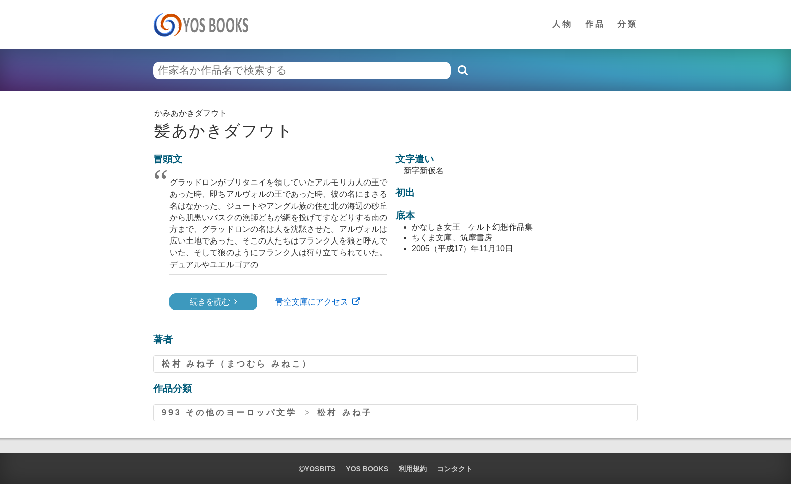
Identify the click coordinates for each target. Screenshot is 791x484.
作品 (595, 24)
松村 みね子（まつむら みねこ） (237, 363)
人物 (562, 24)
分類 (627, 24)
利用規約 (413, 469)
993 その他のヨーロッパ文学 (229, 412)
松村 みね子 (344, 412)
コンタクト (454, 469)
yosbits (317, 469)
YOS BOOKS (367, 469)
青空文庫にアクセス (311, 301)
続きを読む (210, 301)
